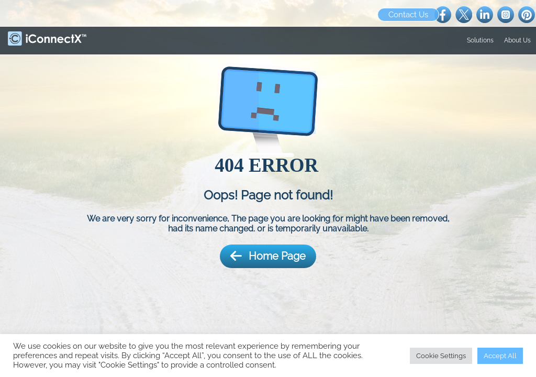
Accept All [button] (500, 356)
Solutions (480, 40)
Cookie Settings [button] (441, 356)
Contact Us (408, 14)
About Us (517, 40)
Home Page (268, 256)
